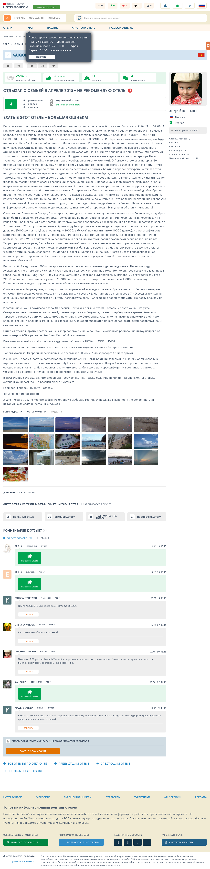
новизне (44, 538)
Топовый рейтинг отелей (40, 807)
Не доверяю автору (149, 517)
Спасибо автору (64, 517)
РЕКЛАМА (201, 797)
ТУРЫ (29, 28)
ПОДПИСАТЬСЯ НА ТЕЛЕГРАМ (83, 842)
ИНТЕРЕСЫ (54, 18)
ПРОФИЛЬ (19, 18)
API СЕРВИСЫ (172, 797)
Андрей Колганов (183, 111)
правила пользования (22, 861)
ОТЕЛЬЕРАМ (112, 797)
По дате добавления (19, 538)
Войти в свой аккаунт (33, 751)
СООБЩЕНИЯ (36, 18)
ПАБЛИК (52, 28)
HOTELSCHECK (12, 797)
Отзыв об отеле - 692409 (24, 43)
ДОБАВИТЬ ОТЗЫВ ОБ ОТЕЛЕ (46, 7)
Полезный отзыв (23, 517)
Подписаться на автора (106, 517)
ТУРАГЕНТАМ (142, 797)
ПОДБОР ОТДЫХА (121, 28)
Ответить (28, 614)
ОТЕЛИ (7, 28)
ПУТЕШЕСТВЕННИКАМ (78, 797)
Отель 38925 (24, 36)
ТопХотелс (8, 36)
